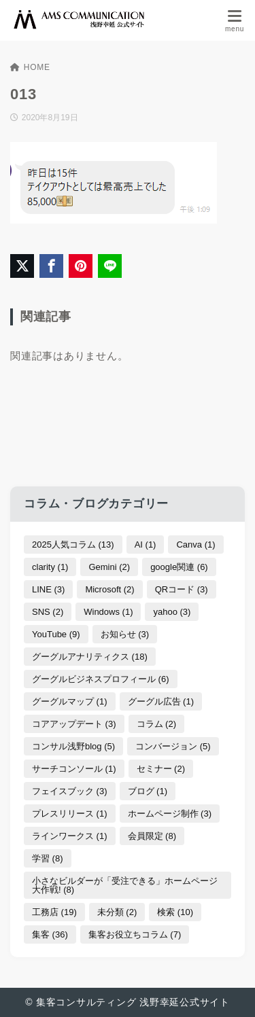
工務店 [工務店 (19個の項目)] (54, 912)
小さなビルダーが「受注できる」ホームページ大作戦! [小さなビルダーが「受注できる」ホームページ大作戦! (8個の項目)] (125, 885)
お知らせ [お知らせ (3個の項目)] (125, 634)
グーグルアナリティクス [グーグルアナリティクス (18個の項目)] (90, 657)
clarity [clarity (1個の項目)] (50, 567)
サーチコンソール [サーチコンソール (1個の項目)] (74, 769)
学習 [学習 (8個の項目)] (47, 858)
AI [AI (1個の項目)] (145, 544)
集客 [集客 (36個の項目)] (50, 934)
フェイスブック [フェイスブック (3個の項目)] (69, 791)
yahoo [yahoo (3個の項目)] (171, 612)
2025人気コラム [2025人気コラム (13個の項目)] (73, 544)
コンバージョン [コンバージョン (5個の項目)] (173, 746)
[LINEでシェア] (110, 266)
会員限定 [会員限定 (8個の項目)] (152, 836)
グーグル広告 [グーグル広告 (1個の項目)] (161, 701)
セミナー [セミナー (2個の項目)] (161, 769)
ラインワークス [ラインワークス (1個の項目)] (69, 836)
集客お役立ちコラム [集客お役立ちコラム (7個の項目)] (135, 934)
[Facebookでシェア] (51, 266)
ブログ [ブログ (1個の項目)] (148, 791)
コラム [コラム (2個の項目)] (157, 724)
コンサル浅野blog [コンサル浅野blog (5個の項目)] (73, 746)
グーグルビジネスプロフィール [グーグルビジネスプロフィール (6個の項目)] (100, 679)
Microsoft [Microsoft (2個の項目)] (109, 589)
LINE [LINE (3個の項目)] (48, 589)
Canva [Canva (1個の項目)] (195, 544)
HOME (30, 67)
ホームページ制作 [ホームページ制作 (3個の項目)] (170, 813)
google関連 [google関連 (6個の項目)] (179, 567)
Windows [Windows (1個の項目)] (108, 612)
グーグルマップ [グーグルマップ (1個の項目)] (69, 701)
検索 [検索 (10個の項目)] (175, 912)
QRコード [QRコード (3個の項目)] (181, 589)
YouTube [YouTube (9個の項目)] (56, 634)
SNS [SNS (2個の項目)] (47, 612)
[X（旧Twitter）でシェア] (22, 266)
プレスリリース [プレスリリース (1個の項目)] (69, 813)
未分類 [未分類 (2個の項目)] (117, 912)
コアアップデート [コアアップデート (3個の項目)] (74, 724)
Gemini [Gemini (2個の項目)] (109, 567)
